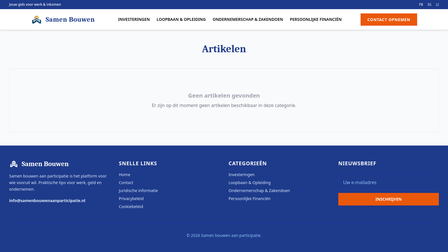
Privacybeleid (131, 198)
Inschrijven (388, 199)
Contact (126, 182)
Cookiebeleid (131, 206)
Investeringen (134, 19)
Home (124, 174)
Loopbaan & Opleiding (181, 19)
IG (429, 4)
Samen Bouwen (63, 19)
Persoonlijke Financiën (316, 19)
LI (437, 4)
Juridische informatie (138, 190)
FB (421, 4)
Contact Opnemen (388, 19)
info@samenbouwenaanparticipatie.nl (47, 200)
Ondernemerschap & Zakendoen (248, 19)
